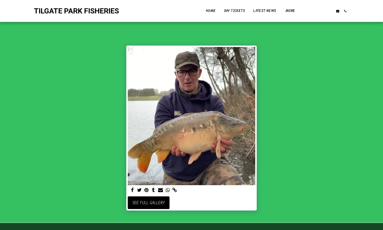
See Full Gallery (148, 202)
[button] (315, 11)
